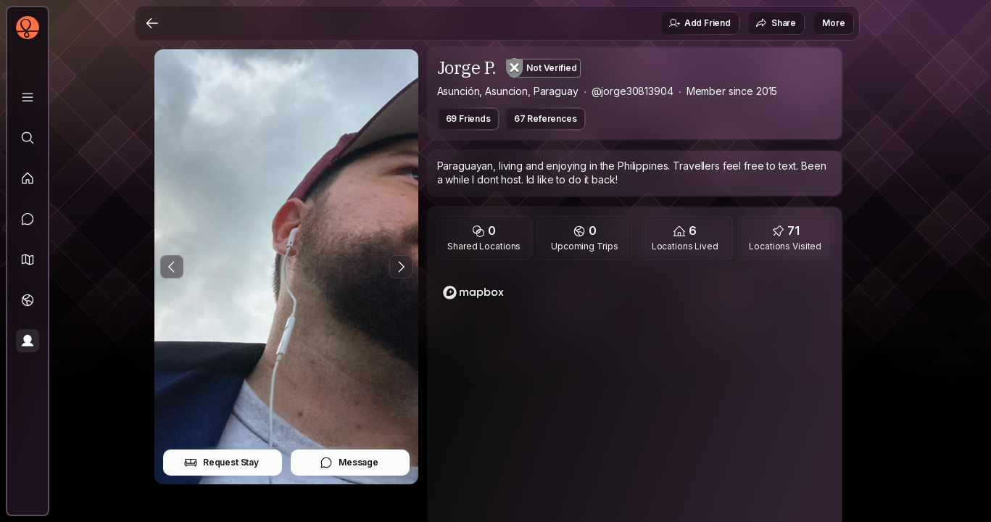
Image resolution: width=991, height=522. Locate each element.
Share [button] (775, 23)
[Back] (152, 23)
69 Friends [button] (468, 118)
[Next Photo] (400, 266)
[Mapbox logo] (473, 292)
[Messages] (27, 219)
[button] (27, 259)
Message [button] (349, 462)
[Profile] (27, 340)
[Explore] (27, 137)
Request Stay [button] (221, 462)
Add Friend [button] (699, 23)
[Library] (27, 97)
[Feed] (27, 178)
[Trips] (27, 300)
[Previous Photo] (171, 266)
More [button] (833, 22)
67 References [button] (545, 118)
